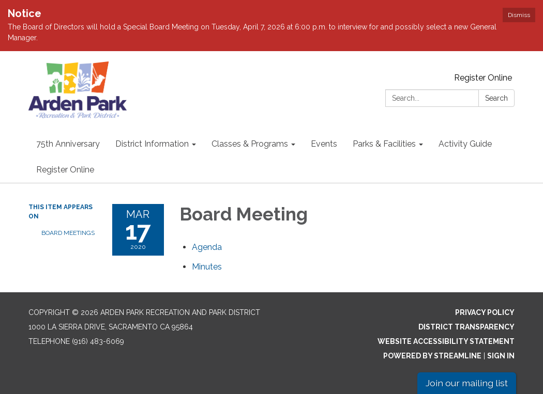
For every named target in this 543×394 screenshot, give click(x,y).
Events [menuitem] (324, 144)
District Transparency (466, 327)
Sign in (501, 356)
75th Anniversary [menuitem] (68, 144)
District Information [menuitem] (152, 144)
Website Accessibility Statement (446, 341)
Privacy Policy (485, 312)
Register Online (483, 78)
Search (496, 98)
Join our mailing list (467, 382)
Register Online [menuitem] (65, 170)
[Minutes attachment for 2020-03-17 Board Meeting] (207, 267)
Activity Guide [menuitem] (465, 144)
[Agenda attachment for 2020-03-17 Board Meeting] (207, 247)
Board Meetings (68, 233)
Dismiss (519, 15)
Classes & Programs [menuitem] (250, 144)
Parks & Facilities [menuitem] (384, 144)
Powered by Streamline (432, 356)
